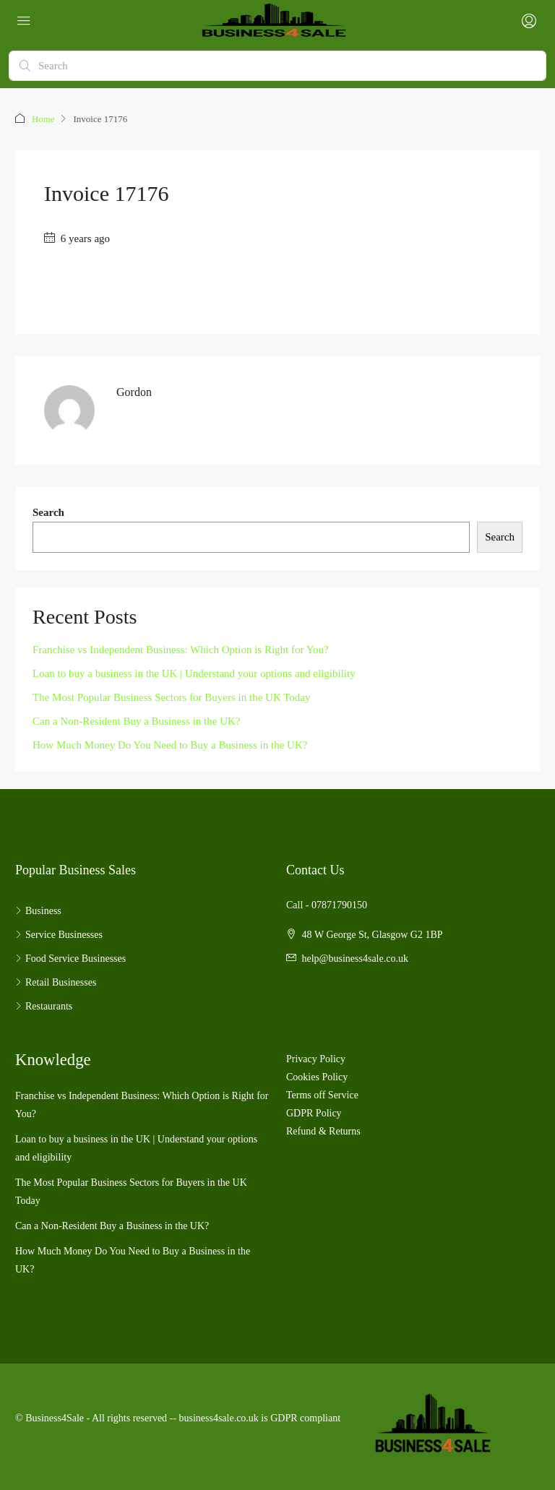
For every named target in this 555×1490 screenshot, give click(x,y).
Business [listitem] (38, 910)
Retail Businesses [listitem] (55, 981)
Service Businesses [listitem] (59, 934)
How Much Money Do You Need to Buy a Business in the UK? (170, 744)
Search (48, 511)
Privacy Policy (315, 1058)
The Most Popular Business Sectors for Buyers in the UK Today (171, 696)
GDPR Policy (314, 1112)
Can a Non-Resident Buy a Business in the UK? (136, 720)
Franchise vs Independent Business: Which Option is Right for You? (181, 649)
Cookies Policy (317, 1076)
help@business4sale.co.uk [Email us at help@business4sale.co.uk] (355, 957)
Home (43, 118)
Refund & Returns (323, 1130)
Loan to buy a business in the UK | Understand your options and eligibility (194, 673)
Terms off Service (322, 1094)
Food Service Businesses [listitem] (70, 957)
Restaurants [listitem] (43, 1005)
